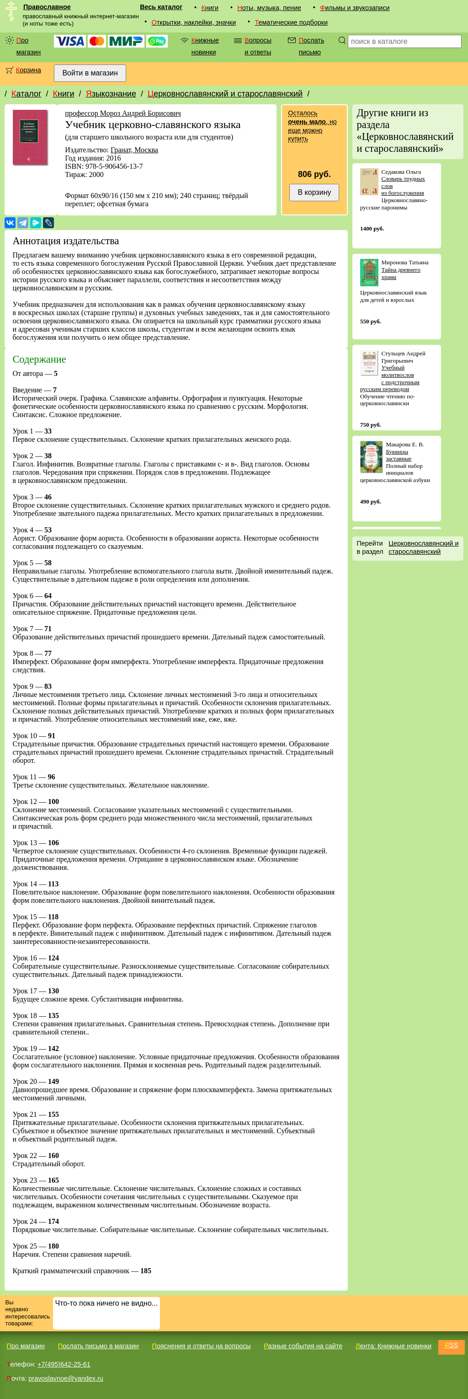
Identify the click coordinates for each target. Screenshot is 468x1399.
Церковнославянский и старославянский (225, 93)
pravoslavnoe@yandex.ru (65, 1378)
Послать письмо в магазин (98, 1346)
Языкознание (111, 93)
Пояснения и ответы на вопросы (201, 1346)
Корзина (28, 70)
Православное (47, 7)
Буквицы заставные (398, 455)
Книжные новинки (205, 46)
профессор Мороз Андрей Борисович (123, 113)
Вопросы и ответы (258, 46)
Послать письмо (311, 46)
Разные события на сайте (303, 1346)
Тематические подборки (291, 22)
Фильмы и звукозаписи (354, 7)
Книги (209, 7)
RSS (451, 1345)
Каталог (26, 93)
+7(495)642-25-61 (63, 1364)
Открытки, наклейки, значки (194, 22)
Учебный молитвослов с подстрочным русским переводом (390, 378)
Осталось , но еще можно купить (312, 125)
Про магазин (28, 46)
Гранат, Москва (134, 150)
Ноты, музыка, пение (269, 7)
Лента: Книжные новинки (393, 1346)
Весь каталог (161, 7)
